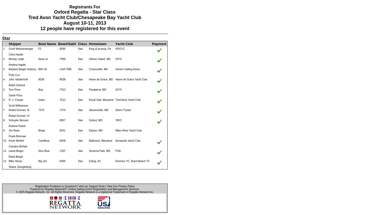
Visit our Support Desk (92, 186)
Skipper (15, 44)
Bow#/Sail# (67, 44)
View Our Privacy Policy (121, 186)
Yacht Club (124, 44)
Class (82, 44)
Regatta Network (35, 192)
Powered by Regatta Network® (48, 189)
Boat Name (47, 44)
